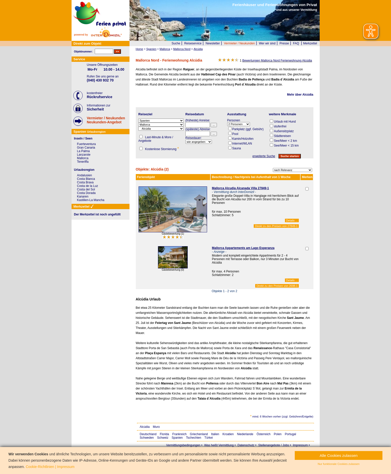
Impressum (300, 445)
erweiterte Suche (263, 156)
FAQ (296, 43)
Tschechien (193, 437)
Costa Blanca (86, 179)
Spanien (177, 437)
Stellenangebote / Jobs (273, 445)
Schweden (147, 437)
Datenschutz (246, 445)
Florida (164, 434)
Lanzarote (83, 154)
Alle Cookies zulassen (339, 455)
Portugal (290, 434)
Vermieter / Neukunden (239, 43)
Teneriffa (83, 161)
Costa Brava (85, 182)
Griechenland (199, 434)
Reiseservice (193, 43)
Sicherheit (95, 109)
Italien (215, 434)
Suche (176, 43)
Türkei (208, 437)
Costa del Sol (86, 189)
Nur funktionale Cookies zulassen (339, 463)
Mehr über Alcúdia (300, 94)
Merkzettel (310, 43)
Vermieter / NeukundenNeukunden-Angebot (106, 120)
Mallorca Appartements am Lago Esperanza (243, 248)
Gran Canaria (86, 147)
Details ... (292, 220)
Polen (278, 434)
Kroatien (228, 434)
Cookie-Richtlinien (40, 467)
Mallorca (82, 158)
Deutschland (148, 434)
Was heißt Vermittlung (219, 445)
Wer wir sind (267, 43)
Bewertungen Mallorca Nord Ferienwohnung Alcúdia (277, 60)
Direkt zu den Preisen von (276, 226)
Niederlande (245, 434)
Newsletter (213, 43)
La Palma (83, 151)
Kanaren (82, 196)
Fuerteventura (86, 144)
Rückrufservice (99, 97)
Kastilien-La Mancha (91, 200)
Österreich (263, 434)
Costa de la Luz (87, 186)
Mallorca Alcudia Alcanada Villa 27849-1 (240, 188)
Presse (284, 43)
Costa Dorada (86, 193)
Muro (156, 427)
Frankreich (179, 434)
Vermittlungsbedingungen (183, 445)
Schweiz (163, 437)
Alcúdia (145, 427)
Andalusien (84, 175)
